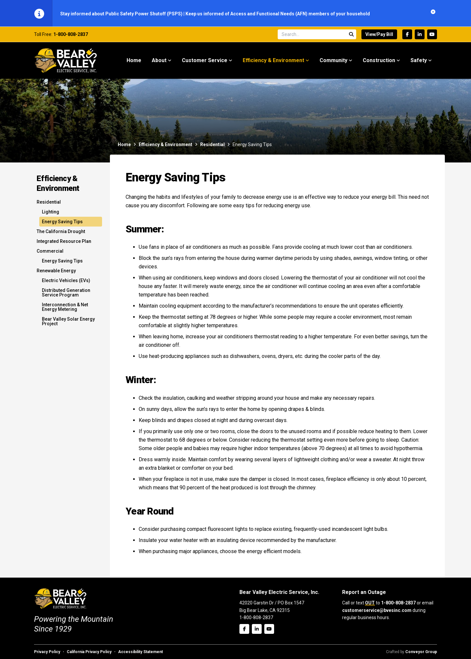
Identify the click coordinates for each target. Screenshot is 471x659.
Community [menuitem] (333, 61)
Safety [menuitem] (418, 61)
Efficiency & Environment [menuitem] (273, 61)
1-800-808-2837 (70, 35)
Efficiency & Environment (165, 145)
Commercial (50, 251)
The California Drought (61, 232)
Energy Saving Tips (62, 222)
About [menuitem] (159, 61)
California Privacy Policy (89, 652)
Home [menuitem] (134, 61)
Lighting (50, 212)
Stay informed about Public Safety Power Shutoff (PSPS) (121, 13)
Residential (212, 145)
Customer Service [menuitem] (204, 61)
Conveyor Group (421, 652)
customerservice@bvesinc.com (376, 610)
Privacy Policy (47, 652)
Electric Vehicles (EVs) (66, 281)
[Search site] (317, 35)
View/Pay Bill (379, 35)
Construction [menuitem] (379, 61)
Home (124, 145)
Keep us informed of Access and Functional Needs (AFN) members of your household (277, 13)
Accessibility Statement (140, 652)
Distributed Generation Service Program (66, 293)
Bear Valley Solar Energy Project (68, 322)
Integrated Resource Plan (64, 242)
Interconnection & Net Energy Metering (65, 308)
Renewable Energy (56, 271)
